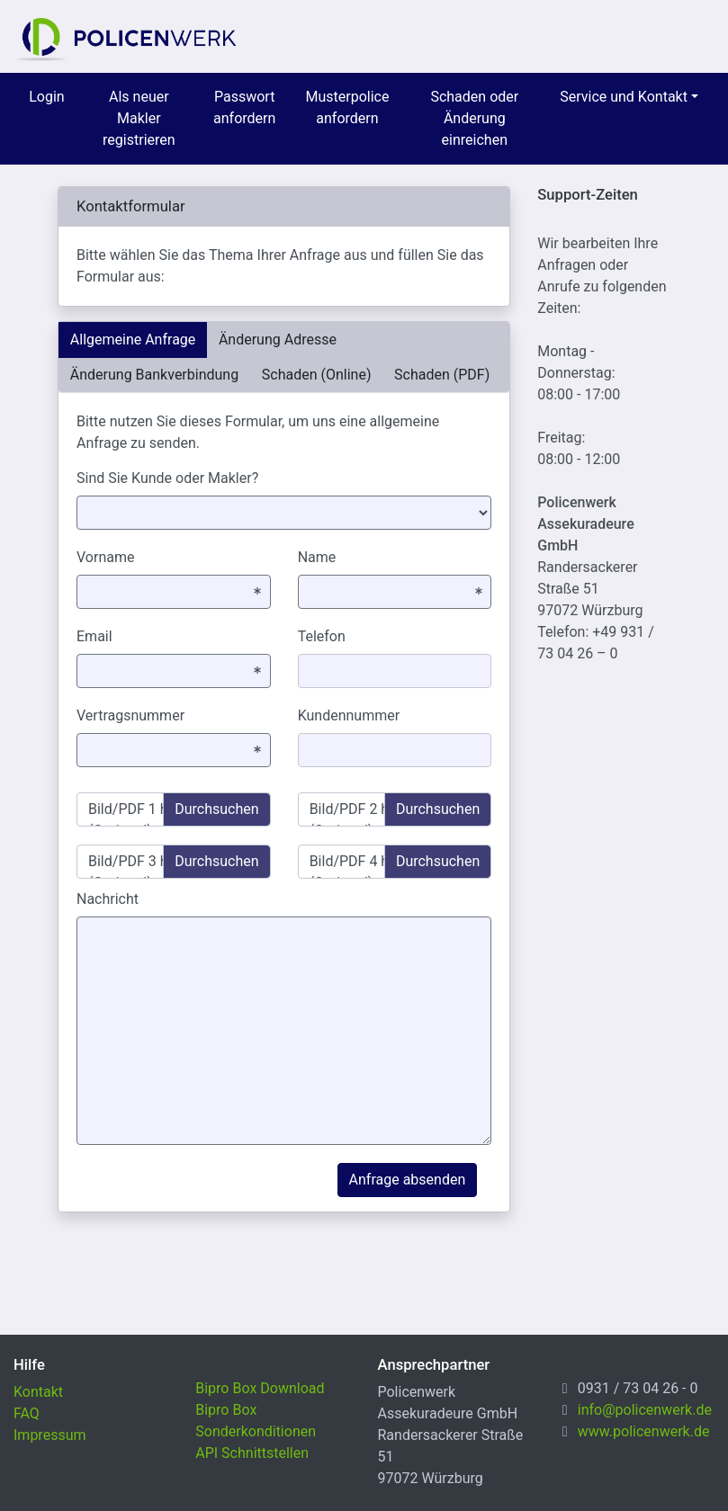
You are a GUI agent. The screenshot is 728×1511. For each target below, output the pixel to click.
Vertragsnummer (130, 715)
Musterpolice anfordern (347, 107)
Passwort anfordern (244, 107)
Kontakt (38, 1391)
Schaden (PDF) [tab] (442, 374)
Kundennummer (349, 715)
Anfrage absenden (407, 1179)
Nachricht (107, 898)
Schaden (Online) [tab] (317, 374)
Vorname (105, 557)
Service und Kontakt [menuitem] (624, 96)
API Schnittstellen (252, 1453)
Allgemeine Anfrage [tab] (133, 339)
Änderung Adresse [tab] (278, 339)
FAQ (26, 1413)
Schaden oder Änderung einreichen (474, 118)
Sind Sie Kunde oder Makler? (167, 478)
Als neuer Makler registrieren (139, 118)
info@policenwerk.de (645, 1409)
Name (317, 557)
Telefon (322, 636)
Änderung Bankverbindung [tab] (154, 374)
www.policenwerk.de (644, 1431)
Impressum (49, 1435)
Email (94, 636)
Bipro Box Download (259, 1388)
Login (46, 96)
